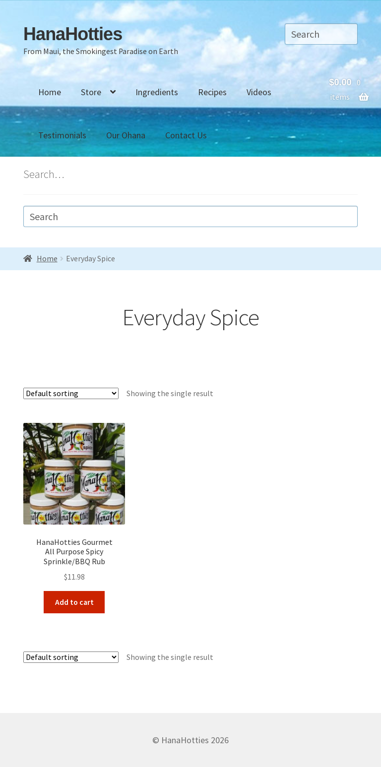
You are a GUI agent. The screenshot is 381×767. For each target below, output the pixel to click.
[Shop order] (71, 393)
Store (91, 92)
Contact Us (186, 135)
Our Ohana (125, 135)
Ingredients (156, 92)
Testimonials (62, 135)
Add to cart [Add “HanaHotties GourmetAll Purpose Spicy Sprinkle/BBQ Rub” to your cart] (74, 602)
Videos (259, 92)
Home (49, 92)
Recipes (212, 92)
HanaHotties (72, 34)
